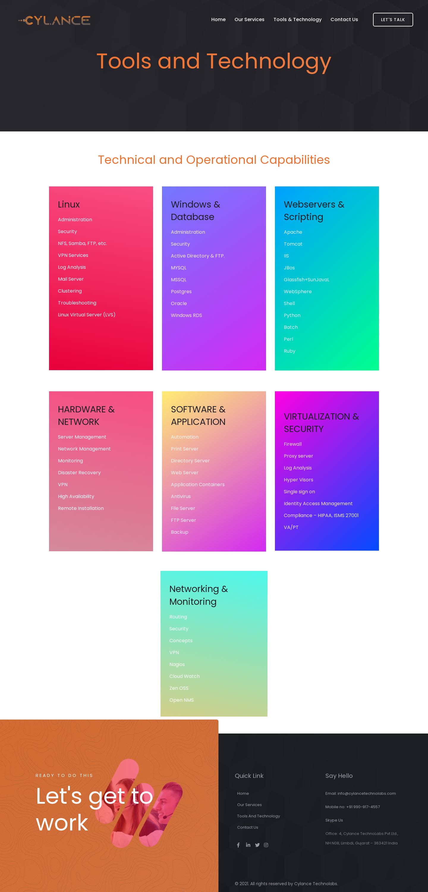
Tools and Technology (258, 816)
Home (218, 19)
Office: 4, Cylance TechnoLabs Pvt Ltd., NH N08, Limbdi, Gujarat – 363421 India (361, 838)
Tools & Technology (297, 19)
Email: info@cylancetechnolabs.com (360, 793)
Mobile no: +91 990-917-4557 (352, 807)
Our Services (250, 19)
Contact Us (344, 19)
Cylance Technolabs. (316, 884)
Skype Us (334, 820)
